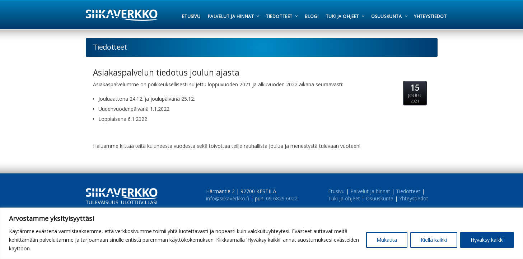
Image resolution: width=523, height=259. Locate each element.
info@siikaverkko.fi (227, 198)
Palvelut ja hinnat (370, 191)
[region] (261, 233)
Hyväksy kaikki (487, 239)
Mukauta (387, 239)
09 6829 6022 (282, 198)
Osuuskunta (379, 198)
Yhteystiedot (413, 198)
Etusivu (336, 191)
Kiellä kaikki (434, 239)
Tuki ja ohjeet (344, 198)
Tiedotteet (408, 191)
